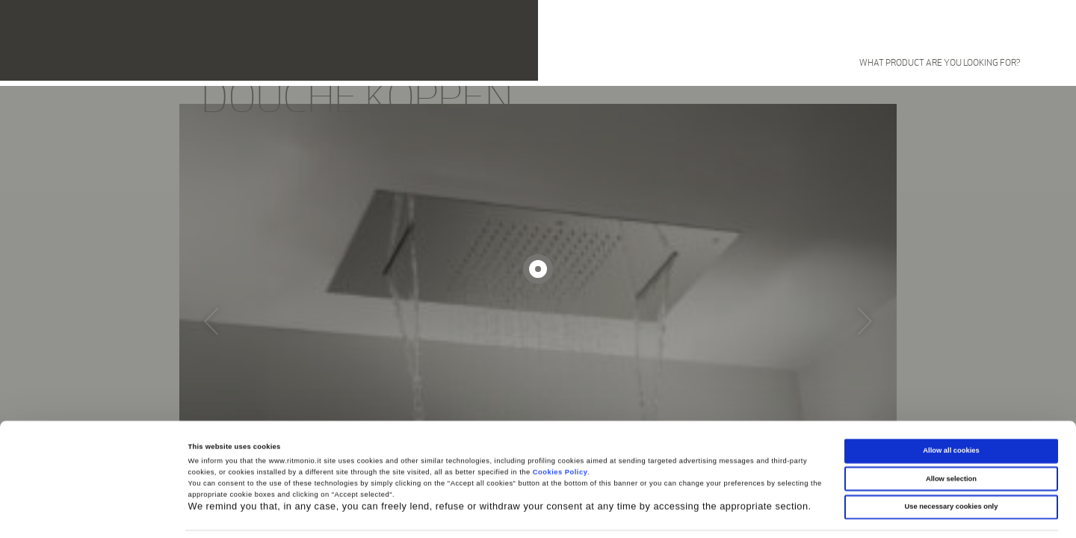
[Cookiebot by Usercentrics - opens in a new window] (96, 513)
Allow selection (951, 434)
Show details (620, 513)
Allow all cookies (951, 405)
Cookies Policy (560, 427)
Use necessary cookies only (951, 462)
